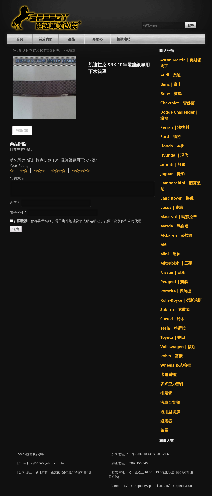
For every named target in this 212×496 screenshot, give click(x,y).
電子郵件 (18, 212)
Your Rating (19, 165)
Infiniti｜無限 (172, 164)
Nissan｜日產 (172, 272)
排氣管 (166, 393)
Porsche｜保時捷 (175, 290)
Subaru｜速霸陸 (175, 309)
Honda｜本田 (172, 145)
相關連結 (123, 39)
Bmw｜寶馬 (171, 93)
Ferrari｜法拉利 (174, 127)
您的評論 (17, 178)
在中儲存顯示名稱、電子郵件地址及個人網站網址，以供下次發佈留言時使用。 (79, 221)
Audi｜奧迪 (170, 75)
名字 (15, 202)
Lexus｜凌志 (171, 207)
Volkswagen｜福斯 (177, 346)
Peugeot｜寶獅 (174, 281)
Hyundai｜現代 (174, 155)
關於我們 (45, 39)
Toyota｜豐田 (172, 337)
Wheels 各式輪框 (175, 365)
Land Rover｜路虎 (177, 198)
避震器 (166, 420)
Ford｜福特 (170, 136)
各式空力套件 (172, 383)
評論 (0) (22, 130)
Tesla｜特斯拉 (173, 328)
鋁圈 (164, 430)
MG (163, 244)
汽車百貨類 (170, 402)
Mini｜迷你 (170, 253)
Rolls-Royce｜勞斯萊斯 (181, 300)
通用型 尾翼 (170, 411)
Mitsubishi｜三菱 (176, 263)
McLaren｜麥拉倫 (176, 235)
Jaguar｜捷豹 (172, 173)
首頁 (19, 39)
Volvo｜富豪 (171, 355)
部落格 (97, 39)
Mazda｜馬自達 (174, 225)
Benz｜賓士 (170, 84)
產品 (71, 39)
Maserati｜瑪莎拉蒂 (178, 216)
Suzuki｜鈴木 (172, 318)
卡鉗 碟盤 (168, 374)
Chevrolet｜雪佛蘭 (177, 102)
